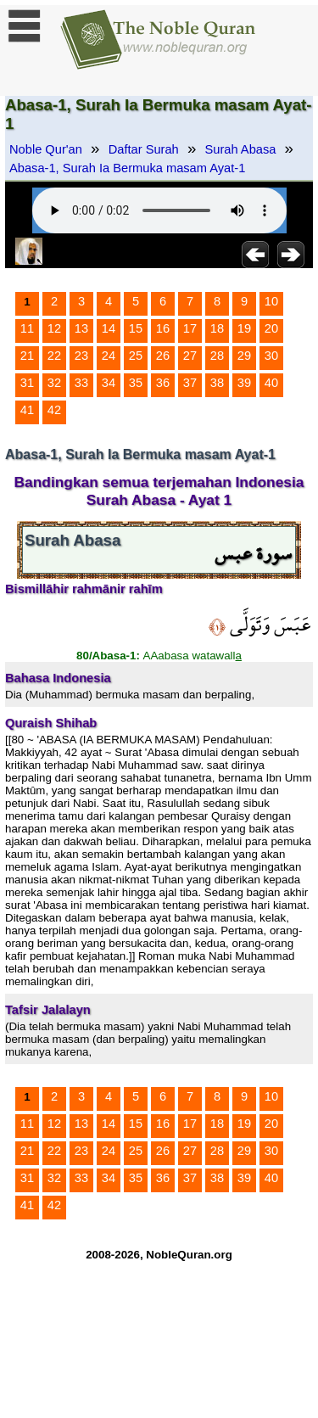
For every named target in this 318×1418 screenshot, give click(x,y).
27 (190, 355)
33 (81, 383)
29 (244, 355)
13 (81, 328)
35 (135, 383)
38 (217, 383)
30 (271, 355)
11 (27, 328)
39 (244, 383)
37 (190, 383)
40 (271, 383)
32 (54, 383)
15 (135, 328)
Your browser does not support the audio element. (159, 210)
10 (271, 301)
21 (27, 355)
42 (54, 410)
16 (163, 328)
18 (217, 328)
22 (54, 355)
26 (163, 355)
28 (217, 355)
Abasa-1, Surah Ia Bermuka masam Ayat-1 (127, 168)
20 (271, 328)
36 (163, 383)
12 (54, 328)
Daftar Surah (144, 149)
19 (244, 328)
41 (27, 410)
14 (108, 328)
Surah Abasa (240, 149)
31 (27, 383)
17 (190, 328)
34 (108, 383)
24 (108, 355)
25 (135, 355)
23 (81, 355)
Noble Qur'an (45, 149)
